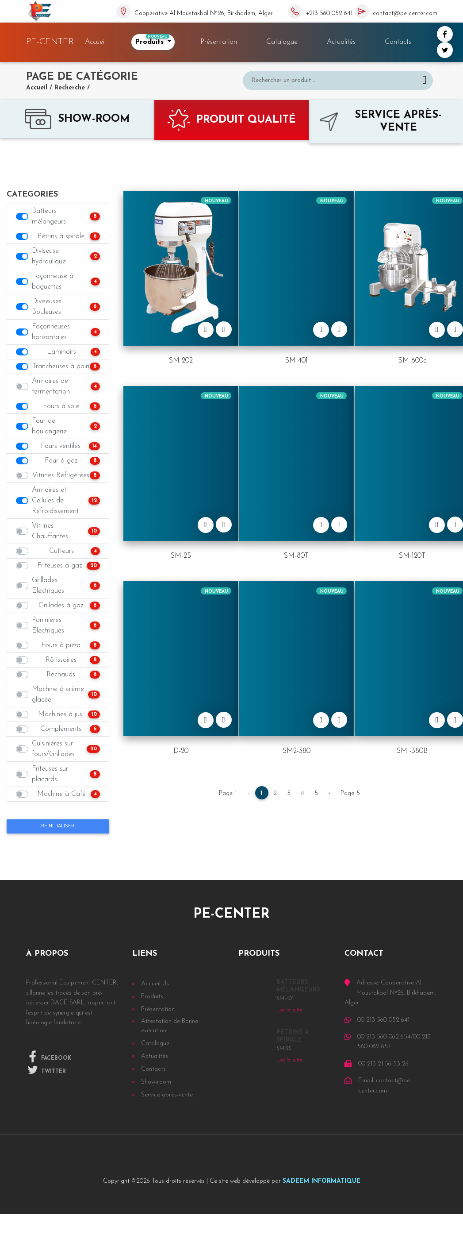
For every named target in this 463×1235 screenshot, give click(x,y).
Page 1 (228, 793)
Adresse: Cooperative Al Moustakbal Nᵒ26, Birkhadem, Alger (390, 993)
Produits (152, 40)
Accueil (97, 42)
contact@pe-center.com (405, 13)
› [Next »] (329, 793)
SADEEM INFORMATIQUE (321, 1181)
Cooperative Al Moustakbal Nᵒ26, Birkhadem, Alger (203, 13)
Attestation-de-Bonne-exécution (170, 1026)
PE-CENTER (50, 42)
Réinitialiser (57, 826)
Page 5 (350, 793)
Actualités (341, 42)
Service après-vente (167, 1095)
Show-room (156, 1082)
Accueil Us (155, 983)
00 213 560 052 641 (383, 1020)
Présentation (218, 42)
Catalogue (282, 42)
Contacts (398, 42)
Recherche (69, 88)
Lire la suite (289, 1010)
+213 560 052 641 (329, 13)
